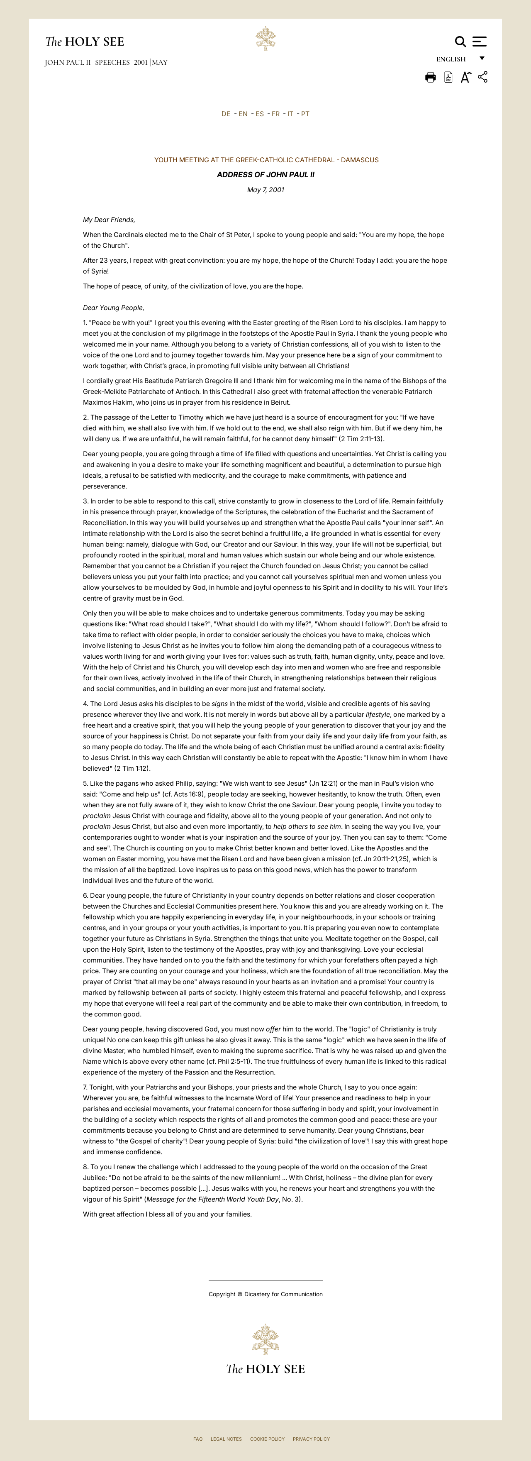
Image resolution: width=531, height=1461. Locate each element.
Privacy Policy (311, 1439)
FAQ (197, 1439)
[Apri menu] (478, 41)
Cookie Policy (267, 1439)
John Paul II (69, 62)
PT (305, 114)
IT (290, 114)
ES (260, 114)
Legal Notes (226, 1439)
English (455, 61)
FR (276, 114)
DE (226, 114)
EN (243, 114)
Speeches (113, 62)
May (160, 62)
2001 (141, 62)
